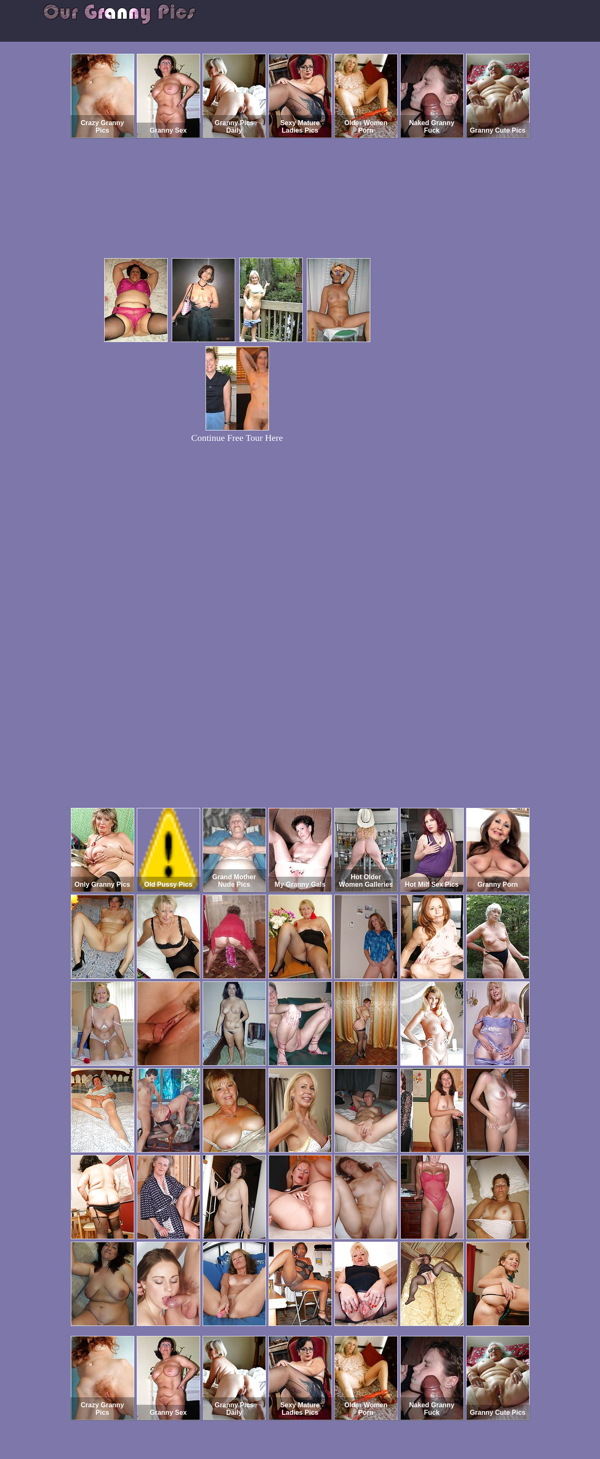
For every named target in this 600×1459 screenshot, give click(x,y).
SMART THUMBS (314, 1424)
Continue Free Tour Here (237, 438)
